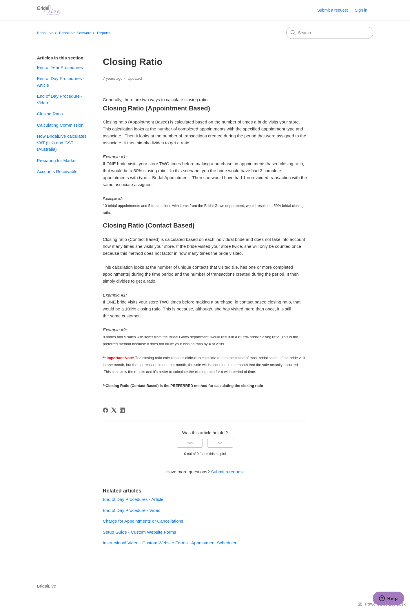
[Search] (330, 33)
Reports (103, 33)
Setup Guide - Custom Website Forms (139, 532)
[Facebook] (105, 410)
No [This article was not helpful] (220, 443)
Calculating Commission (60, 125)
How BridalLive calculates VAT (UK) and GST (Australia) (62, 143)
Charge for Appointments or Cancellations (143, 521)
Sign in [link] (361, 10)
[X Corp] (113, 410)
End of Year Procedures (60, 67)
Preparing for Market (57, 160)
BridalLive (45, 33)
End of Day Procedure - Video (60, 99)
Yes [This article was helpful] (190, 443)
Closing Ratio (50, 113)
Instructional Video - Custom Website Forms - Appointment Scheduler (169, 542)
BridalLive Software (75, 33)
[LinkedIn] (122, 410)
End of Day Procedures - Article (61, 82)
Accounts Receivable (57, 171)
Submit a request (332, 10)
